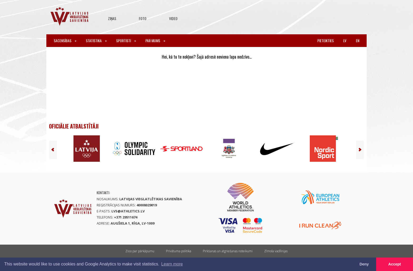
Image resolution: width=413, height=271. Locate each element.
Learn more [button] (172, 264)
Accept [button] (394, 264)
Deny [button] (364, 264)
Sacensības (65, 40)
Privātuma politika (178, 251)
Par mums (155, 40)
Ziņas (112, 18)
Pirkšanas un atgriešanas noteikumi (228, 251)
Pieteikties (325, 40)
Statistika (96, 40)
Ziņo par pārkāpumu (139, 251)
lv (344, 40)
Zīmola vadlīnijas (276, 251)
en (357, 40)
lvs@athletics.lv (128, 211)
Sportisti (126, 40)
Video (173, 18)
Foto (142, 18)
